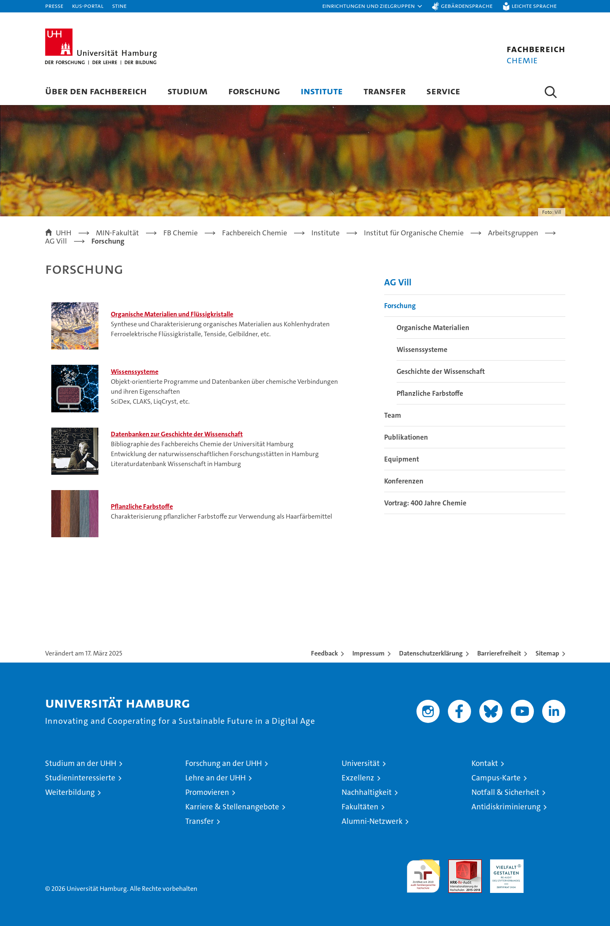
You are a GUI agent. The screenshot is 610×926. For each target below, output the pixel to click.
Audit (456, 863)
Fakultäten (360, 807)
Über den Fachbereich (96, 91)
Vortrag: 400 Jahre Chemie (425, 502)
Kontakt (484, 763)
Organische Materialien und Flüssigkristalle (172, 314)
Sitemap (547, 653)
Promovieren (207, 792)
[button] (372, 6)
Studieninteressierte (80, 778)
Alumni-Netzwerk (372, 821)
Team (392, 415)
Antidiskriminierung (506, 807)
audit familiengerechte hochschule (423, 872)
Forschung (254, 91)
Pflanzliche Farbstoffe (142, 506)
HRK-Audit (504, 863)
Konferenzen (403, 481)
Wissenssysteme (134, 371)
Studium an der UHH (80, 763)
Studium (187, 91)
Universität (361, 763)
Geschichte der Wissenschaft (441, 371)
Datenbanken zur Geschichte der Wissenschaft (177, 434)
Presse (54, 5)
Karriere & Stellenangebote (232, 807)
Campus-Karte (496, 778)
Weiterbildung (70, 792)
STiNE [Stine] (119, 5)
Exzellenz (358, 778)
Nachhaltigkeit (367, 792)
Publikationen (406, 437)
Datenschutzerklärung (431, 653)
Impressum (368, 653)
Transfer (385, 91)
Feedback (324, 653)
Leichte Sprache (534, 5)
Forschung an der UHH (223, 763)
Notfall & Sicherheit (505, 792)
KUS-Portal (87, 5)
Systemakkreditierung (548, 863)
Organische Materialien (433, 327)
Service (443, 91)
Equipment (401, 459)
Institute (322, 91)
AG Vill (397, 282)
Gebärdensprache (467, 5)
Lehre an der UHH (215, 778)
